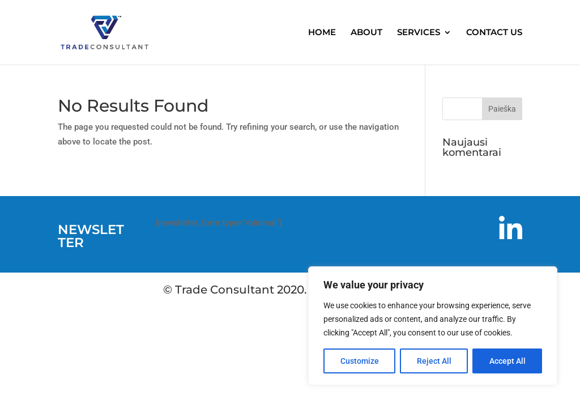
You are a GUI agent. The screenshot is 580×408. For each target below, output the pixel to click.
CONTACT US (494, 32)
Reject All (434, 361)
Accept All (507, 361)
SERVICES (418, 32)
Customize (359, 361)
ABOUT (366, 32)
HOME (322, 32)
